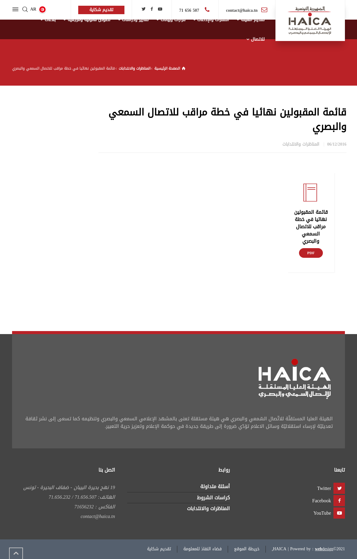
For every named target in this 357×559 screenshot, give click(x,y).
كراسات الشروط (213, 497)
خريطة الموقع (246, 549)
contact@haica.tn (241, 10)
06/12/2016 (336, 144)
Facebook (321, 500)
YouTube (322, 513)
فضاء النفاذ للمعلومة (202, 549)
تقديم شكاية (159, 549)
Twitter (324, 488)
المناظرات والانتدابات (300, 144)
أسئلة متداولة (215, 486)
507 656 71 (190, 10)
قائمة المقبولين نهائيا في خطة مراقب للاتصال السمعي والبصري (311, 226)
